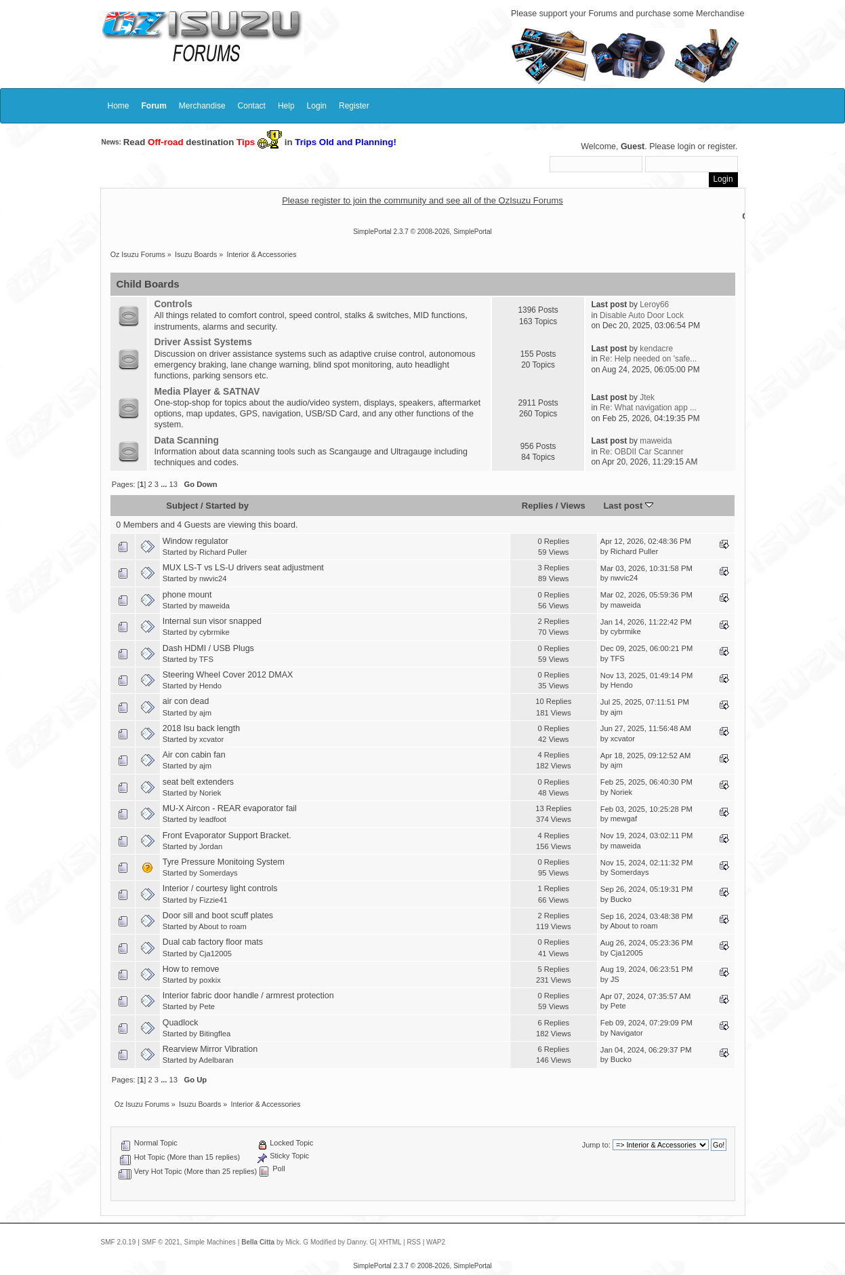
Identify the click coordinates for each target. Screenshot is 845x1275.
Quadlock (181, 1022)
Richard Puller (223, 552)
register (721, 146)
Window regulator (195, 541)
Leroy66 (654, 304)
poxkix (210, 980)
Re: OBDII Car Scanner (642, 451)
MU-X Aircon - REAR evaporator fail (230, 808)
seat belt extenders (198, 782)
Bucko (621, 899)
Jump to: (596, 1145)
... (165, 484)
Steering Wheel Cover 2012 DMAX (228, 675)
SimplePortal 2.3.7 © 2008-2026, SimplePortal (422, 231)
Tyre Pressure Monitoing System (224, 862)
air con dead (186, 701)
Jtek (647, 397)
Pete (207, 1006)
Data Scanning (186, 440)
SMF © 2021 (161, 1242)
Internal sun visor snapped (212, 621)
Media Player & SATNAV (207, 392)
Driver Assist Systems (203, 342)
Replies (537, 506)
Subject (182, 506)
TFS (206, 659)
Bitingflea (214, 1033)
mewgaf (624, 819)
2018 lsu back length (201, 728)
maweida (656, 441)
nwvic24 (213, 578)
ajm (205, 713)
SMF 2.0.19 (118, 1242)
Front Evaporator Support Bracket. (227, 835)
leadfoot (212, 819)
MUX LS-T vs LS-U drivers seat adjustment (243, 567)
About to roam (222, 926)
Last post (628, 506)
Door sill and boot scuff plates (218, 915)
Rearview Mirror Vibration (210, 1049)
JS (615, 979)
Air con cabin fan (194, 755)
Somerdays (218, 873)
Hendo (210, 686)
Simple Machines (210, 1242)
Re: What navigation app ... (648, 407)
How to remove (191, 969)
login (686, 146)
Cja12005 (215, 953)
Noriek (210, 793)
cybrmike (214, 632)
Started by (227, 506)
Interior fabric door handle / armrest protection (248, 995)
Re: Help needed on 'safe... (648, 359)
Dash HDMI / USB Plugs (208, 648)
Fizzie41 (213, 900)
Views (572, 506)
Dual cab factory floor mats (213, 942)
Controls (173, 304)
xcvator (211, 739)
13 (173, 484)
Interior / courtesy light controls (220, 888)
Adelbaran (216, 1060)
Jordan (210, 846)
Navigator (627, 1033)
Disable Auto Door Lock (642, 315)
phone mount (187, 595)
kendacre (656, 348)
